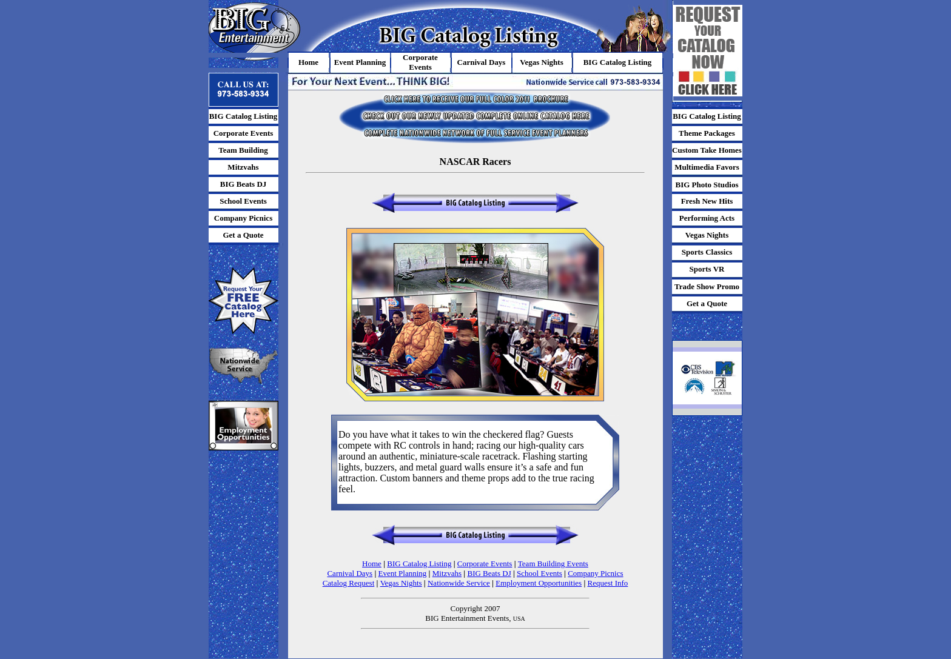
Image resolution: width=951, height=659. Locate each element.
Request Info (608, 582)
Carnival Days (349, 573)
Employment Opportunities (539, 582)
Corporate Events (484, 563)
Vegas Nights (401, 582)
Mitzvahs (447, 573)
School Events (539, 573)
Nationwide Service (459, 582)
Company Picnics (595, 573)
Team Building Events (553, 563)
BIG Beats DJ (489, 573)
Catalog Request (349, 582)
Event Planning (402, 573)
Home (371, 563)
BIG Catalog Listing (419, 563)
